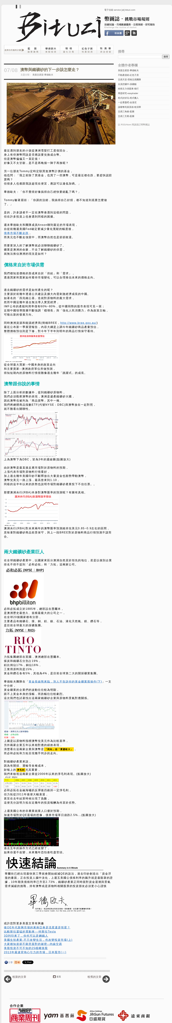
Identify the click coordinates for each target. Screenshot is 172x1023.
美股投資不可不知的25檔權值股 (26, 948)
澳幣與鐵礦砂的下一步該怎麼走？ (49, 70)
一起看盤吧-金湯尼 (127, 102)
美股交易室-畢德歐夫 (42, 74)
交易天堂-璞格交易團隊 (129, 79)
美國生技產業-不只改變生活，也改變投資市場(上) (38, 939)
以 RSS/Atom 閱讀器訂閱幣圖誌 (134, 124)
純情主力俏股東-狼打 (128, 88)
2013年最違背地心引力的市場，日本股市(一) (35, 952)
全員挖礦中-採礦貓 (127, 84)
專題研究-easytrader (128, 93)
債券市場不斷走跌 (16, 233)
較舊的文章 (94, 976)
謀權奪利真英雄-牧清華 (129, 107)
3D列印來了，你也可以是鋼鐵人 (26, 935)
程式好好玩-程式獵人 (128, 98)
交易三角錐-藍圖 (126, 111)
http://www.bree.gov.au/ (78, 322)
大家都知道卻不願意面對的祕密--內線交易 (33, 944)
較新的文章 (19, 976)
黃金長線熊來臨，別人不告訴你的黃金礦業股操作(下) (65, 681)
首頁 (58, 976)
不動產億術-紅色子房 (128, 75)
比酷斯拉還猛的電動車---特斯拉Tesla (30, 931)
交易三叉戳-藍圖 (126, 116)
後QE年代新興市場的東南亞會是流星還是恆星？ (37, 927)
